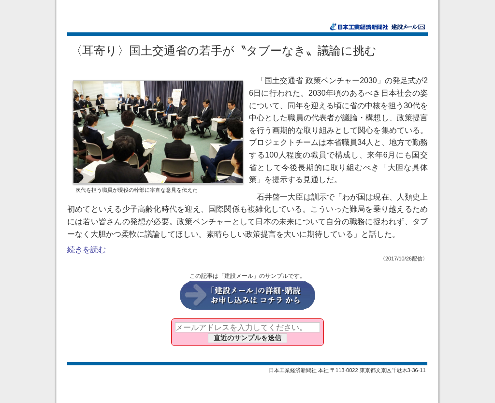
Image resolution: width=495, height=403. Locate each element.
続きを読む (86, 249)
